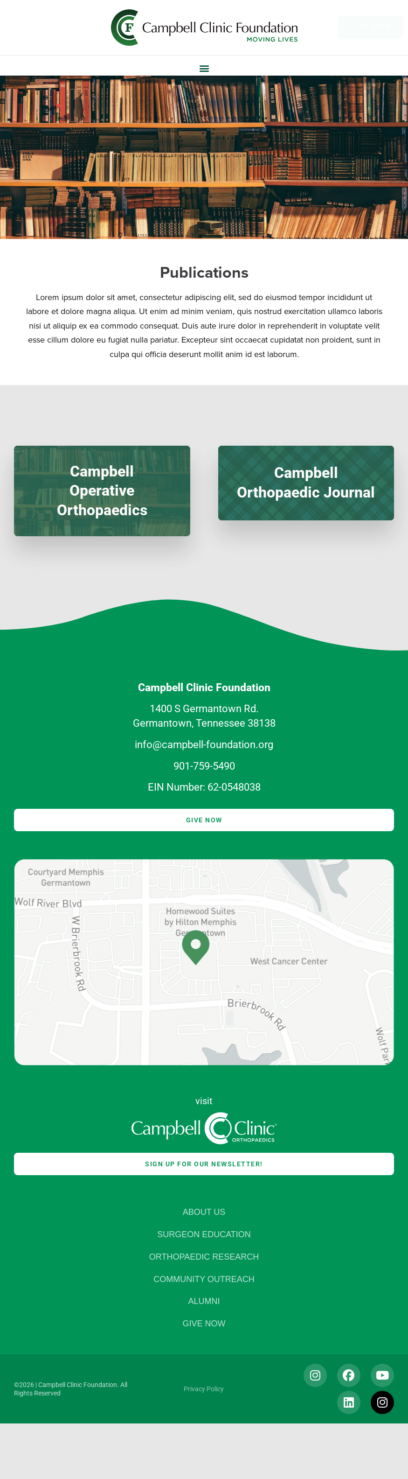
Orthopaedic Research (204, 1257)
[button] (204, 68)
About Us (204, 1212)
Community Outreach (204, 1279)
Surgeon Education (204, 1234)
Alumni (204, 1301)
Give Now (203, 1323)
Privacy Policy (204, 1389)
